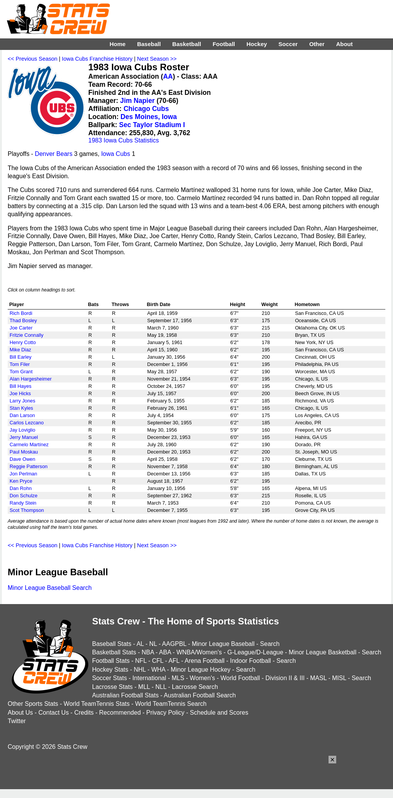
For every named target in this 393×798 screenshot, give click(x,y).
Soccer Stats (109, 678)
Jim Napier (137, 100)
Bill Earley (20, 357)
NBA (148, 652)
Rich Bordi (21, 313)
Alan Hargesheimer (31, 379)
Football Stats (111, 660)
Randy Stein (23, 503)
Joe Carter (21, 328)
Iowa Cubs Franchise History (97, 59)
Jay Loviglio (22, 430)
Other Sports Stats (33, 703)
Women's (202, 678)
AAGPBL (174, 644)
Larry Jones (22, 401)
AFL (174, 660)
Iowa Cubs (115, 154)
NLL (161, 687)
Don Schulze (24, 495)
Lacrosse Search (195, 687)
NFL (141, 660)
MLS (178, 678)
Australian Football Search (200, 695)
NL (153, 644)
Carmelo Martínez (29, 444)
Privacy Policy (165, 712)
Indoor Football (250, 660)
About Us (20, 712)
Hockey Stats (110, 669)
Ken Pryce (21, 481)
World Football (240, 678)
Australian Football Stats (125, 695)
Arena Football (205, 660)
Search (270, 644)
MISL (339, 678)
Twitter (17, 721)
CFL (157, 660)
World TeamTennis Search (170, 703)
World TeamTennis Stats (97, 703)
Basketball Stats (114, 652)
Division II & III (285, 678)
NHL (139, 669)
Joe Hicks (20, 393)
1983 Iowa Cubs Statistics (123, 140)
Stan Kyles (21, 408)
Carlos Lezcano (27, 422)
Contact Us (53, 712)
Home (117, 44)
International (149, 678)
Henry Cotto (23, 342)
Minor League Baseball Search (50, 587)
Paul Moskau (24, 452)
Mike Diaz (20, 350)
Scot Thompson (27, 510)
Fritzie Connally (26, 335)
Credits (84, 712)
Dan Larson (22, 415)
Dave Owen (22, 459)
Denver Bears (54, 154)
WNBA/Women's (199, 652)
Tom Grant (21, 371)
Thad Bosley (23, 320)
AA (168, 76)
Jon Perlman (23, 474)
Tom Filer (20, 364)
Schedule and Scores (219, 712)
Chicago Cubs (146, 109)
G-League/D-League (255, 652)
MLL (144, 687)
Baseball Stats (111, 644)
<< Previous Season (33, 59)
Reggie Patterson (29, 466)
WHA (158, 669)
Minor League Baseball (223, 644)
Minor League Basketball (322, 652)
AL (140, 644)
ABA (165, 652)
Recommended (120, 712)
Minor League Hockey (201, 669)
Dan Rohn (21, 488)
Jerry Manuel (24, 437)
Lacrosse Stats (112, 687)
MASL (318, 678)
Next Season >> (157, 59)
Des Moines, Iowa (149, 117)
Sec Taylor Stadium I (152, 125)
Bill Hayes (20, 386)
